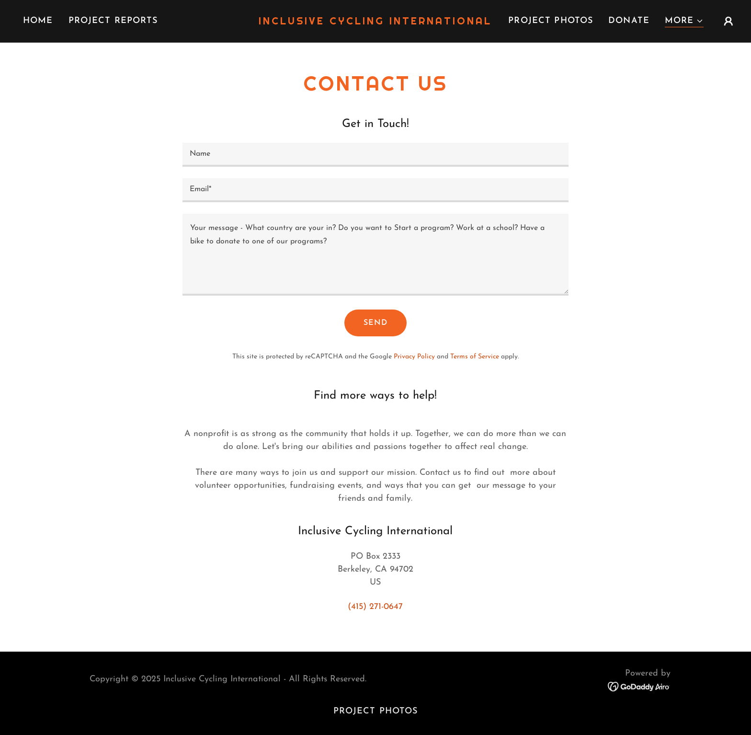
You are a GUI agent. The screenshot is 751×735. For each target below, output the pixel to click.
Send (375, 323)
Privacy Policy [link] (414, 356)
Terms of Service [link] (474, 356)
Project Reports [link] (113, 20)
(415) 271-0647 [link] (375, 606)
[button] (684, 21)
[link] (375, 22)
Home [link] (38, 20)
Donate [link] (628, 20)
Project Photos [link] (550, 20)
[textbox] (375, 155)
